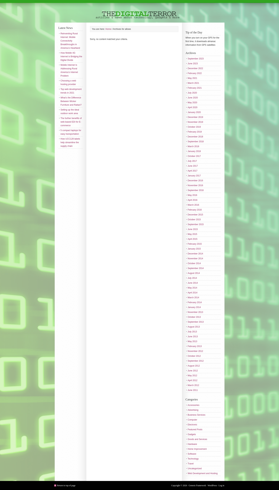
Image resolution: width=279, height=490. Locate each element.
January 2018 (194, 151)
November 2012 (195, 351)
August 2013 (194, 327)
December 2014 (195, 253)
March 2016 (193, 205)
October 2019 (194, 127)
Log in (221, 485)
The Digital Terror (139, 11)
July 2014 (192, 278)
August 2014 (194, 273)
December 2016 (195, 180)
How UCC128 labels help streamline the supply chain (70, 142)
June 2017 (193, 166)
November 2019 (195, 122)
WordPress (212, 485)
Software (192, 454)
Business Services (196, 415)
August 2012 (194, 366)
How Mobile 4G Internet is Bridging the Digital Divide (71, 56)
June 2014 (193, 283)
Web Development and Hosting (203, 473)
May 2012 (192, 375)
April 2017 (192, 171)
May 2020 (192, 102)
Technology (193, 459)
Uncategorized (195, 468)
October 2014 (194, 263)
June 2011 (193, 390)
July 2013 (192, 331)
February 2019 (195, 132)
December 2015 (195, 214)
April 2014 (192, 292)
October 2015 (194, 219)
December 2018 (195, 136)
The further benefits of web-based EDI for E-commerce (71, 122)
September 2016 (196, 190)
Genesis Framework (197, 485)
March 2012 (193, 385)
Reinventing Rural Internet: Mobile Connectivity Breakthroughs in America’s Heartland (70, 40)
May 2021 (192, 78)
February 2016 (195, 210)
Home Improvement (197, 449)
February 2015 (195, 244)
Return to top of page (66, 485)
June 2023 (193, 63)
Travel (191, 463)
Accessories (193, 405)
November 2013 (195, 312)
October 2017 (194, 156)
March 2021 (193, 83)
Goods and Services (197, 439)
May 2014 (192, 288)
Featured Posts (195, 429)
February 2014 (195, 302)
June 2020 (193, 97)
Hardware (192, 444)
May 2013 (192, 341)
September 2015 (196, 224)
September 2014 (196, 268)
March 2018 (193, 146)
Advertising (193, 410)
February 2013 (195, 346)
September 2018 (196, 141)
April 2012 (192, 380)
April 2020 (192, 107)
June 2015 (193, 229)
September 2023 (196, 58)
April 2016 (192, 200)
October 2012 (194, 356)
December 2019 (195, 117)
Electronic (192, 424)
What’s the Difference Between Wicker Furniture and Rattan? (71, 101)
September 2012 (196, 361)
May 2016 (192, 195)
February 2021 (195, 88)
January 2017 (194, 175)
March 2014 (193, 297)
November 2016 (195, 185)
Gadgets (192, 434)
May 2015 (192, 234)
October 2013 (194, 317)
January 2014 (194, 307)
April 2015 (192, 239)
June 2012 (193, 370)
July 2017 (192, 161)
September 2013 (196, 322)
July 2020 (192, 93)
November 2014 (195, 258)
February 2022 (195, 73)
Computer (192, 420)
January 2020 (194, 112)
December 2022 (195, 68)
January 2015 (194, 249)
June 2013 (193, 336)
